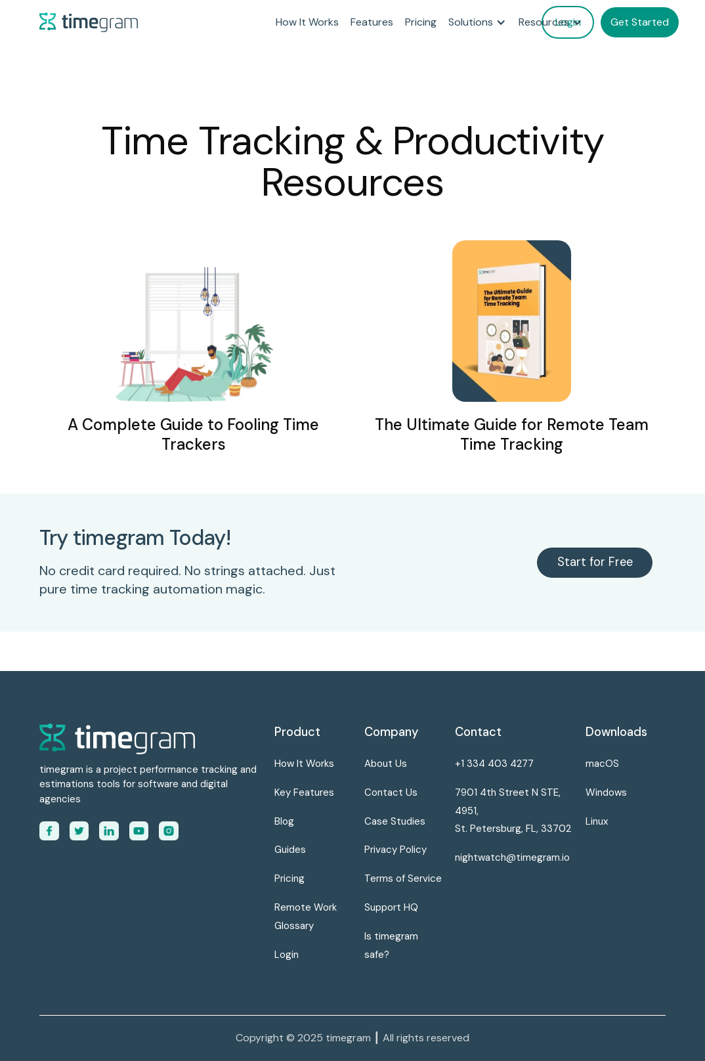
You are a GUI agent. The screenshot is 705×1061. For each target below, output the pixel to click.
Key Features (304, 792)
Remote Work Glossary (305, 916)
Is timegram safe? (391, 945)
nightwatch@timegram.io (512, 857)
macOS (602, 763)
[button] (477, 22)
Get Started (639, 22)
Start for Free (595, 562)
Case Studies (394, 821)
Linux (597, 821)
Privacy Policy (395, 849)
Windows (606, 792)
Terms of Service (403, 878)
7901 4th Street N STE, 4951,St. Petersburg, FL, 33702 (513, 811)
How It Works (307, 22)
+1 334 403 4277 (494, 763)
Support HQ (391, 907)
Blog (284, 821)
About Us (385, 763)
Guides (290, 849)
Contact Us (390, 792)
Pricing (421, 22)
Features (372, 22)
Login (286, 954)
